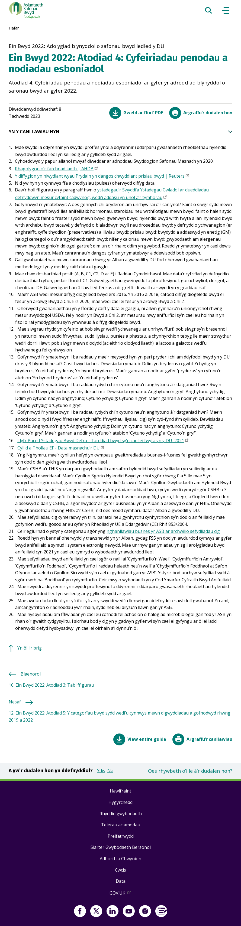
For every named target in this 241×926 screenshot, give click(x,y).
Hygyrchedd (120, 802)
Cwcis (120, 870)
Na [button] (110, 771)
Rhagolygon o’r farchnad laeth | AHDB (57, 169)
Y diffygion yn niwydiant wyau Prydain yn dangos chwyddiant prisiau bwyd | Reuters (102, 176)
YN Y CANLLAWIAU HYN (120, 131)
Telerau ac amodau (120, 825)
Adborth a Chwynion (120, 859)
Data (121, 881)
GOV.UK (121, 894)
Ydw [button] (101, 771)
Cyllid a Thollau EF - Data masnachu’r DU (61, 448)
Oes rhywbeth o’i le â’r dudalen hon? (190, 771)
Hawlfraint (120, 791)
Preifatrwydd (121, 836)
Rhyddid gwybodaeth (120, 814)
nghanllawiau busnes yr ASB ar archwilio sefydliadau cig (163, 531)
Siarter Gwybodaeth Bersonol (121, 847)
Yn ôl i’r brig (29, 648)
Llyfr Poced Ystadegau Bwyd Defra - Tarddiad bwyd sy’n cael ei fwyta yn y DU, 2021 (103, 441)
